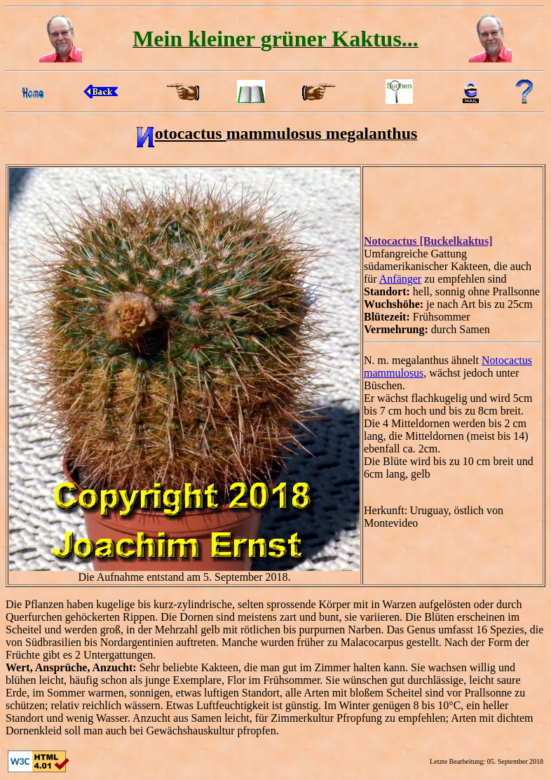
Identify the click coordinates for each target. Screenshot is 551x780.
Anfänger (400, 279)
